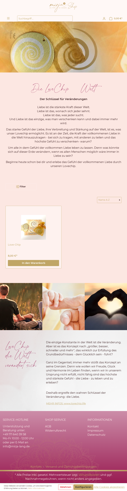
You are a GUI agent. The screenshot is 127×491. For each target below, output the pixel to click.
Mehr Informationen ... (37, 488)
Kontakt (93, 426)
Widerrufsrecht (55, 430)
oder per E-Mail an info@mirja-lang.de (16, 444)
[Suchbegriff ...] (45, 19)
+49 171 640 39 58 (14, 434)
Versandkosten (89, 474)
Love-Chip (14, 244)
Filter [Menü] (21, 186)
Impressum (95, 430)
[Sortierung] (109, 200)
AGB (48, 426)
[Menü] (8, 18)
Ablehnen (65, 487)
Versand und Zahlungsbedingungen (71, 466)
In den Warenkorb (33, 263)
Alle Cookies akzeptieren (109, 487)
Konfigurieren (83, 487)
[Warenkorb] (115, 18)
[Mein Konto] (104, 18)
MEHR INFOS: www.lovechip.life (66, 403)
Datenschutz (96, 434)
